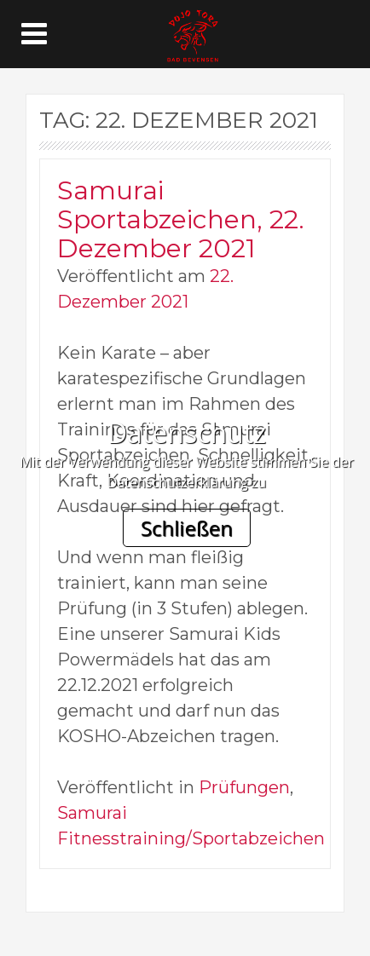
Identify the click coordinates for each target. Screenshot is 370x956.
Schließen (187, 528)
